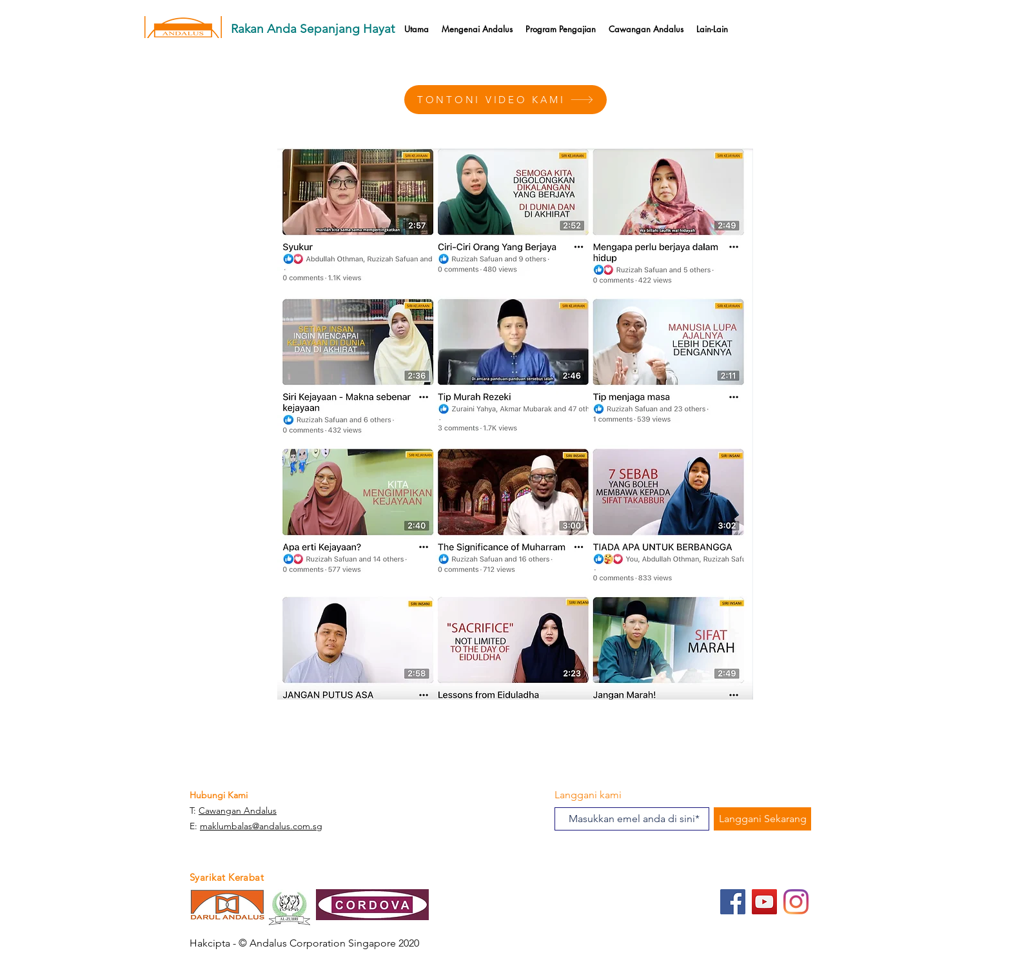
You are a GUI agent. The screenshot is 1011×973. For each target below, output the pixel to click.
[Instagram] (796, 901)
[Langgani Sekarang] (762, 818)
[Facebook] (732, 901)
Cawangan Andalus (238, 810)
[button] (560, 29)
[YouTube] (764, 901)
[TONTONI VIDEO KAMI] (505, 99)
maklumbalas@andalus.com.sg (261, 826)
